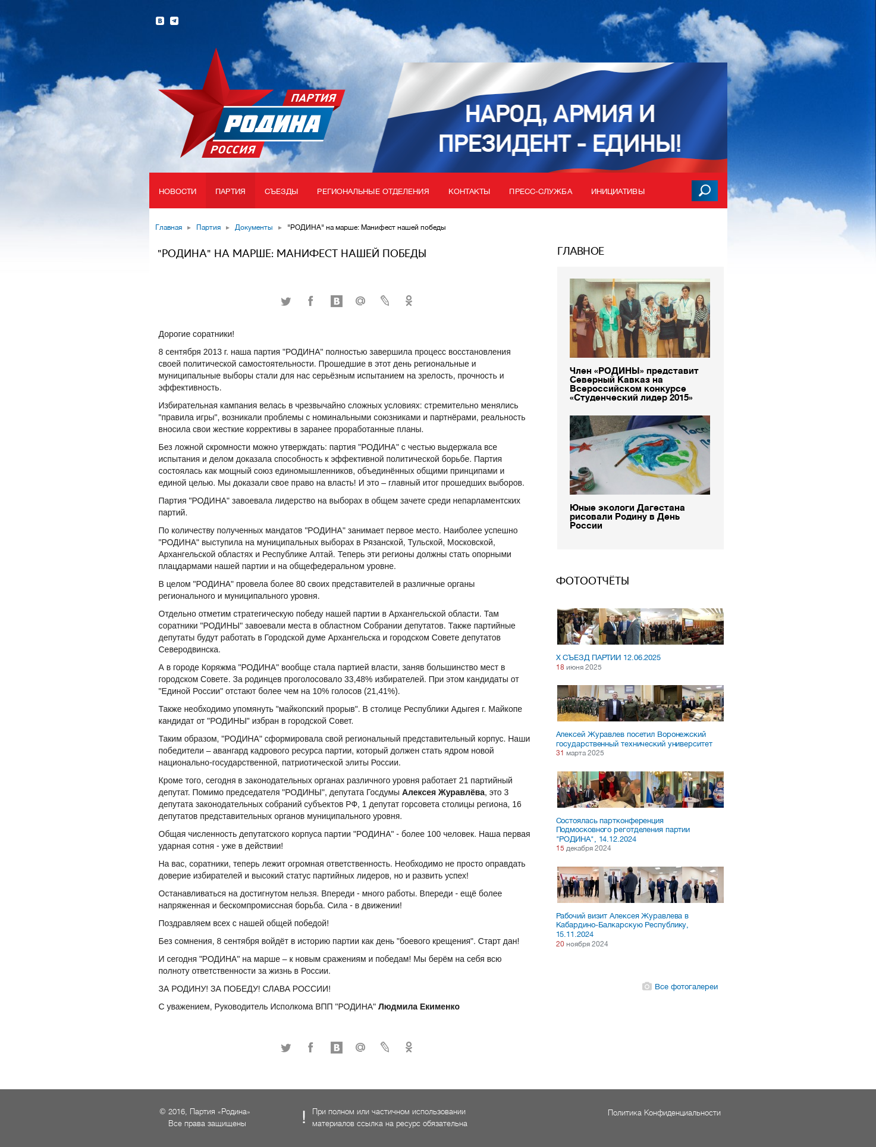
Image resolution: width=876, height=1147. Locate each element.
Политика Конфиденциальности (664, 1112)
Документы (254, 227)
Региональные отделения (373, 191)
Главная (168, 227)
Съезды (282, 191)
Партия (230, 191)
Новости (178, 191)
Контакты (469, 191)
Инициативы (618, 191)
